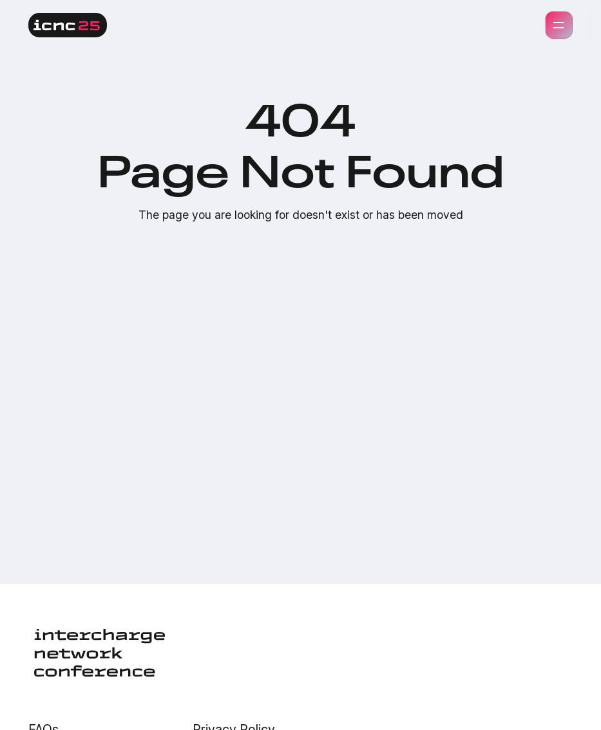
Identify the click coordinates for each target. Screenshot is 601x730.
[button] (559, 25)
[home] (67, 25)
